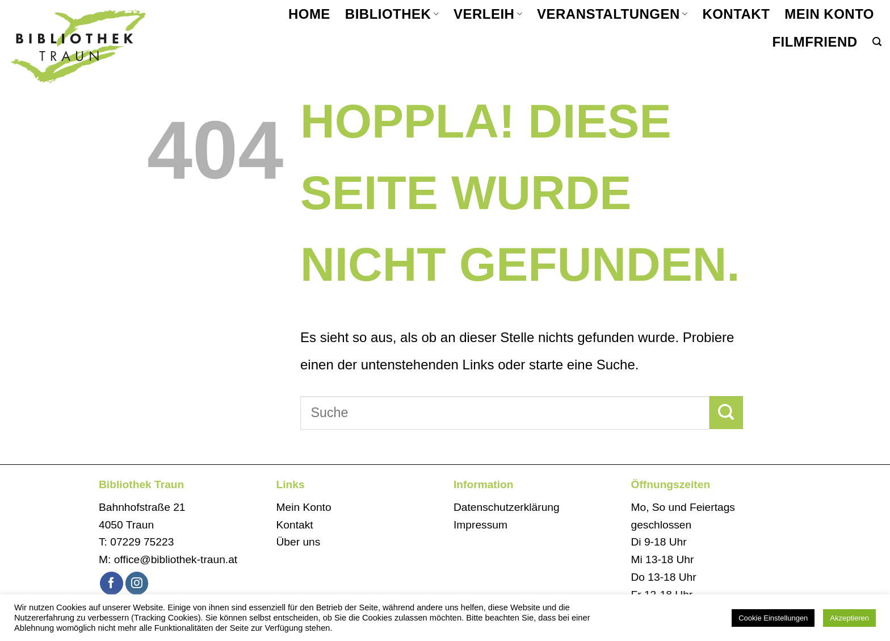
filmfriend (814, 41)
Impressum (480, 525)
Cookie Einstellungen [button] (773, 618)
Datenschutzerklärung (507, 507)
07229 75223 (142, 542)
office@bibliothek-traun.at (176, 559)
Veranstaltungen (612, 14)
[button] (876, 42)
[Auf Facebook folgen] (111, 583)
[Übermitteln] (726, 412)
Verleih (488, 14)
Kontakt (736, 14)
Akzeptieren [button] (849, 618)
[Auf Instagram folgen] (137, 583)
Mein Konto (829, 14)
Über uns (298, 542)
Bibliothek (392, 14)
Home (309, 14)
